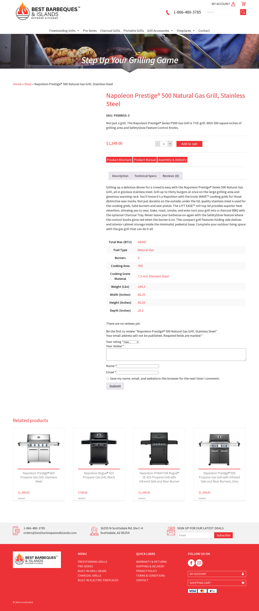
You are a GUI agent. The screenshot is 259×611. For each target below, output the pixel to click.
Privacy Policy (146, 571)
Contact (204, 30)
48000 (142, 242)
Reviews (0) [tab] (171, 176)
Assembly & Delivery (172, 160)
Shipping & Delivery (150, 566)
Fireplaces (186, 30)
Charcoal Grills (110, 30)
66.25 (141, 294)
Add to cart (189, 144)
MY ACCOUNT (224, 4)
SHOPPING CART (200, 583)
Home (17, 84)
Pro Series (90, 30)
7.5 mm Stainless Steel (153, 276)
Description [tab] (120, 176)
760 (140, 266)
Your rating (114, 342)
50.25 (141, 302)
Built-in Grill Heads (92, 571)
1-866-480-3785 (183, 12)
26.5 (140, 310)
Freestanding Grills (64, 30)
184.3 (141, 286)
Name (111, 366)
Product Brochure (119, 160)
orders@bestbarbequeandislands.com (50, 533)
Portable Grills (133, 30)
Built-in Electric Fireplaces (98, 580)
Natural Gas (146, 250)
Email (111, 372)
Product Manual (145, 160)
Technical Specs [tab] (145, 176)
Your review (115, 346)
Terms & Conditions (150, 575)
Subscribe (223, 535)
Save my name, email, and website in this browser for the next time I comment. (165, 378)
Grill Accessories (160, 30)
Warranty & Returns (151, 562)
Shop (28, 84)
